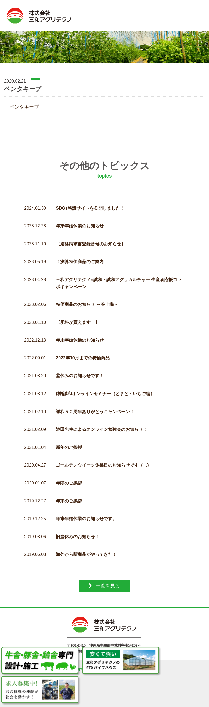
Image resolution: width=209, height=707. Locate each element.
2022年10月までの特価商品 (82, 354)
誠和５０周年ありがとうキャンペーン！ (95, 408)
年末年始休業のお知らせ (80, 222)
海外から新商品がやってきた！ (86, 550)
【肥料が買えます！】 (77, 318)
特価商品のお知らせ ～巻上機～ (87, 300)
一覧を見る (108, 582)
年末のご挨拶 (69, 497)
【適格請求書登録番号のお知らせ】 (90, 240)
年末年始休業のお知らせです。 (86, 515)
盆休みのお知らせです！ (80, 372)
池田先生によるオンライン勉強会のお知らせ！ (101, 425)
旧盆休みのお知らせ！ (77, 533)
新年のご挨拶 (69, 443)
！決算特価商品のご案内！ (82, 258)
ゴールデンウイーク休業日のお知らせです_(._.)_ (103, 461)
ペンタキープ (24, 103)
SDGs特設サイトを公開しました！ (90, 204)
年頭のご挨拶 (69, 479)
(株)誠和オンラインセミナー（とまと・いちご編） (105, 390)
